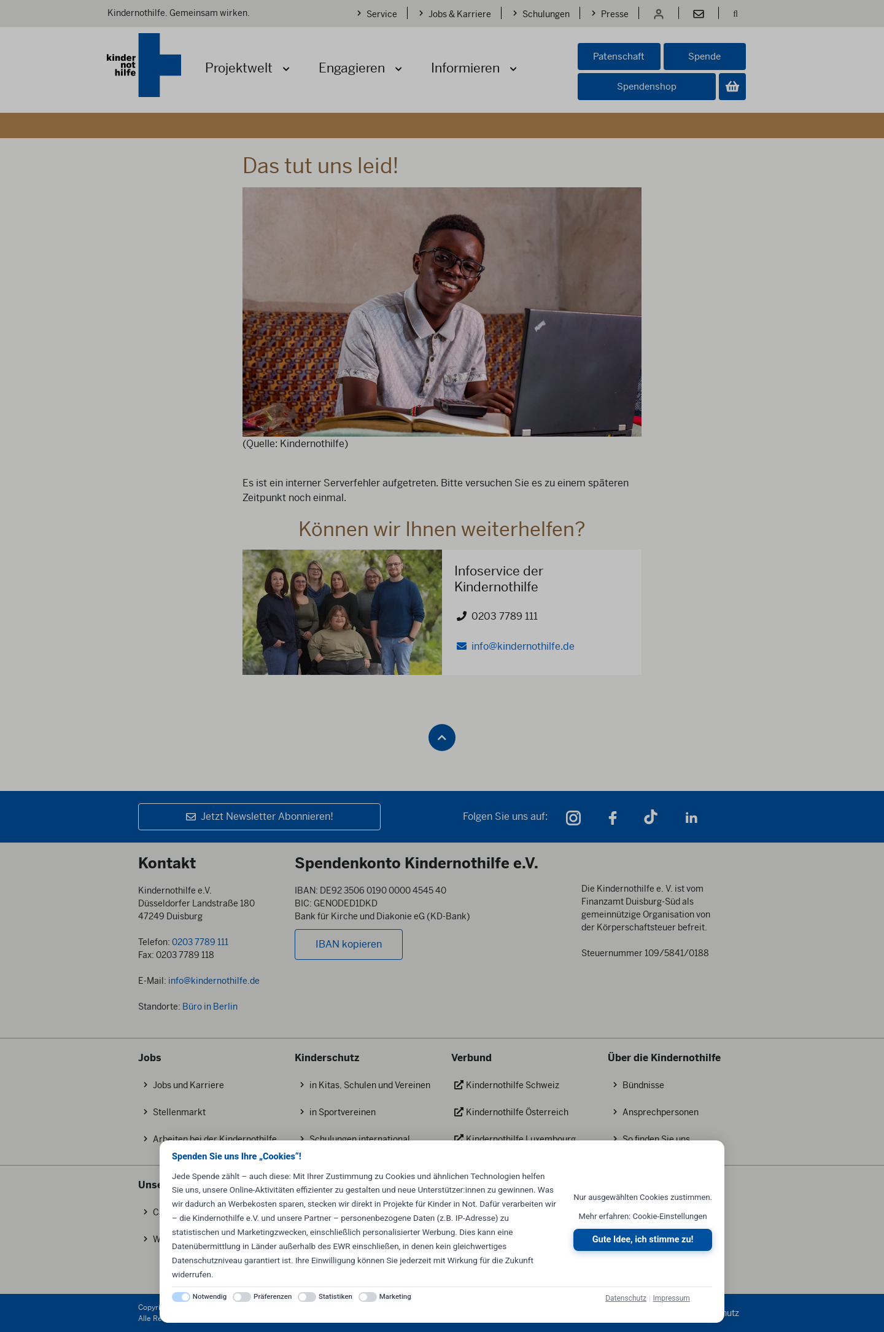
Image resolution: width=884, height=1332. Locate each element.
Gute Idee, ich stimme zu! (643, 1239)
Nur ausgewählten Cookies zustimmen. (642, 1197)
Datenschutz (625, 1298)
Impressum (671, 1298)
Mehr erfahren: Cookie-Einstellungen (643, 1216)
